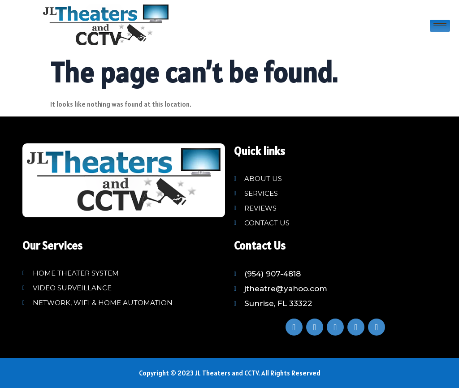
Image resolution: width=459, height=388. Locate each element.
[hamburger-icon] (440, 26)
